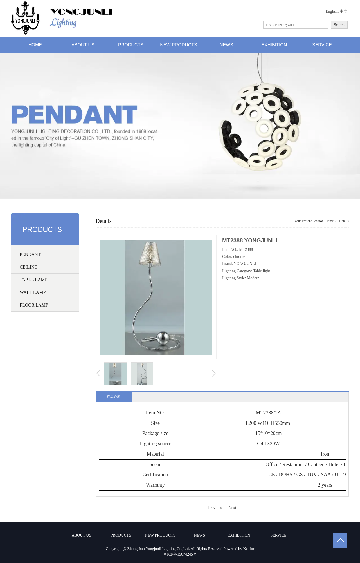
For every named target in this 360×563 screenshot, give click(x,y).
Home (329, 221)
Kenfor (248, 549)
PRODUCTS (121, 535)
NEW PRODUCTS (160, 535)
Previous (215, 508)
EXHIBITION (239, 535)
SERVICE (278, 535)
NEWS (199, 535)
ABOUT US (81, 535)
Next (232, 508)
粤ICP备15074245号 (180, 554)
